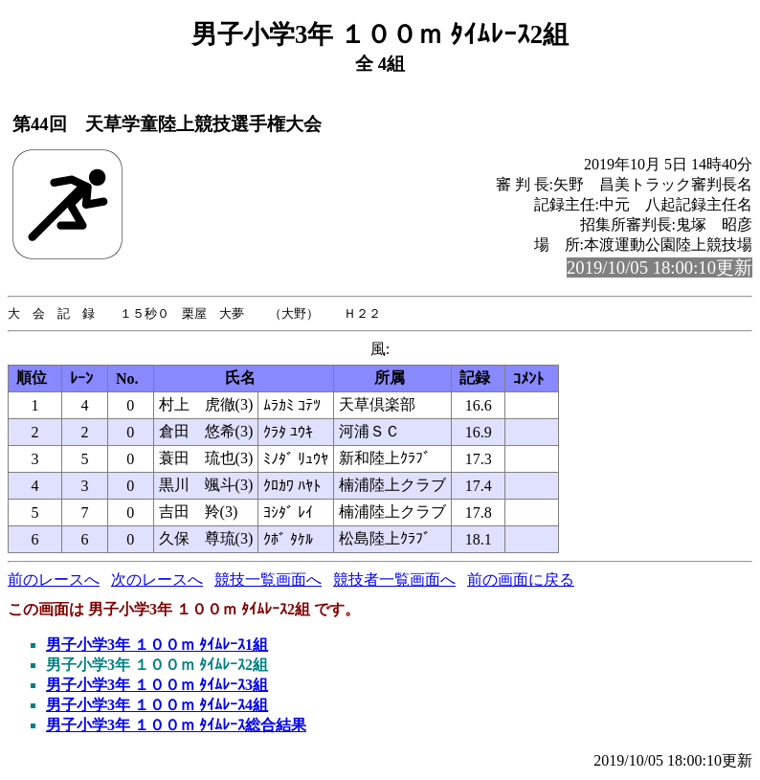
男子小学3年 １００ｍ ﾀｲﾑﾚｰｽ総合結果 (176, 726)
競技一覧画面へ (268, 580)
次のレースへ (157, 580)
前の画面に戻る (520, 580)
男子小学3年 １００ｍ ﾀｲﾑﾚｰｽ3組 (157, 686)
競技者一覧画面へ (394, 580)
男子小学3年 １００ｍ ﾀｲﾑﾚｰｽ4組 (157, 706)
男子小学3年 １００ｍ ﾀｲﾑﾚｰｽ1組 (157, 645)
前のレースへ (54, 580)
